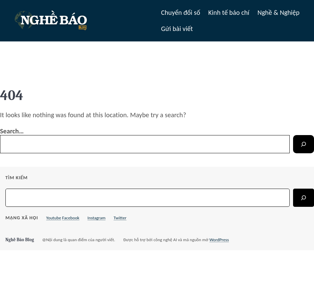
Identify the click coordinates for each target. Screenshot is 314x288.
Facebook (70, 217)
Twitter (119, 217)
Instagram (96, 217)
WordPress (219, 239)
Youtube (53, 217)
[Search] (303, 144)
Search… (12, 131)
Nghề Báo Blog (19, 239)
